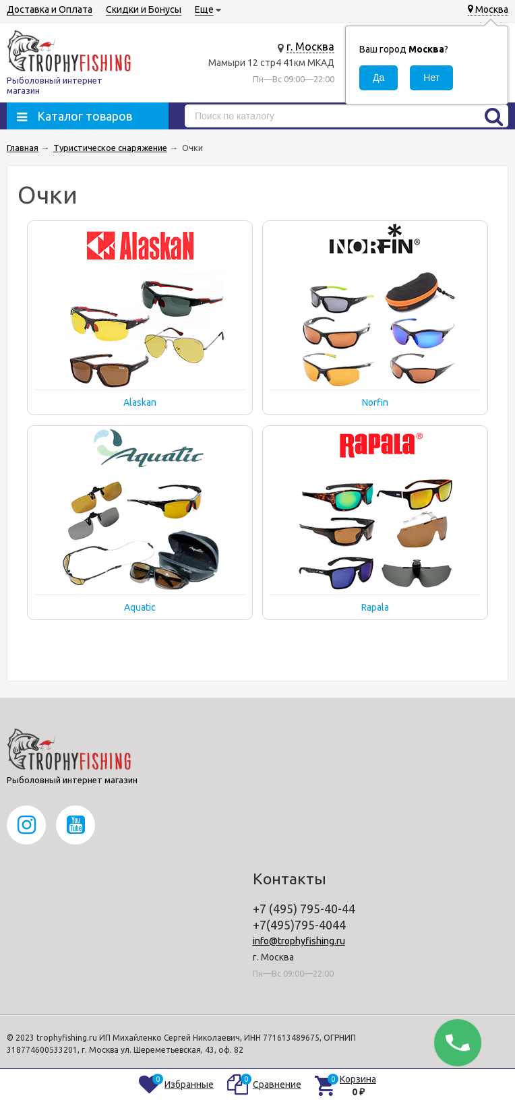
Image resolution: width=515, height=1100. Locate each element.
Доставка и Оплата (49, 9)
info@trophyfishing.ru (299, 941)
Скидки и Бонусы (143, 9)
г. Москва (310, 46)
